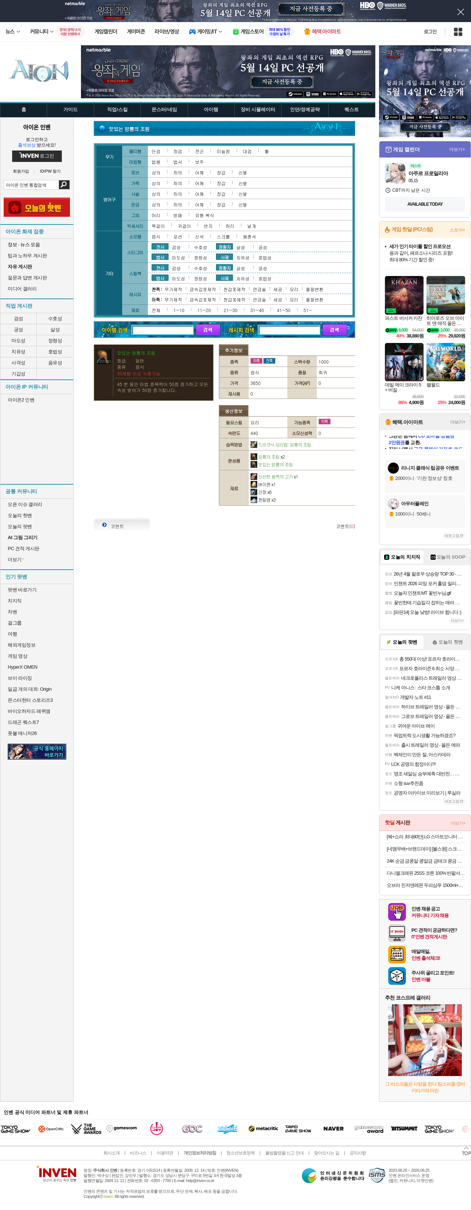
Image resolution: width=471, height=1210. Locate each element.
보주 (199, 162)
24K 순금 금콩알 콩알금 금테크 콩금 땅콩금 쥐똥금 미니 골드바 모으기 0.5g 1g (426, 861)
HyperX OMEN (22, 667)
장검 (177, 151)
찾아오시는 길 (326, 1153)
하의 (177, 172)
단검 (156, 151)
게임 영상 (17, 656)
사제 (224, 257)
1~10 (178, 310)
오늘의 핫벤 (20, 515)
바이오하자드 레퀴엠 (29, 711)
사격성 (18, 362)
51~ (308, 310)
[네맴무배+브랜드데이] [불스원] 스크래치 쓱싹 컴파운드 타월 (426, 849)
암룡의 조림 (268, 456)
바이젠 (263, 484)
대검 (247, 151)
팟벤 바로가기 (22, 589)
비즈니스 (138, 1153)
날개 (251, 226)
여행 (12, 633)
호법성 (55, 351)
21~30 (230, 310)
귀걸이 (184, 226)
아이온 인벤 (36, 127)
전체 (156, 310)
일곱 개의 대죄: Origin (30, 689)
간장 (261, 492)
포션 (177, 236)
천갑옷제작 (234, 289)
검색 (64, 184)
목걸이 (158, 226)
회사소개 (111, 1153)
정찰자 (225, 247)
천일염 (263, 499)
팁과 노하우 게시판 (27, 255)
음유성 (55, 362)
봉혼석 (249, 236)
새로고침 (452, 536)
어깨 (199, 172)
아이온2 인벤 (21, 399)
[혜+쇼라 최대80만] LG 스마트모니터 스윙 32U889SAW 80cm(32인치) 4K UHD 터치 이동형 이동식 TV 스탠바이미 (426, 836)
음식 (156, 236)
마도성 (18, 340)
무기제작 (173, 289)
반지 (208, 226)
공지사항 (358, 1153)
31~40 (257, 310)
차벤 (12, 611)
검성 (18, 318)
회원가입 (21, 171)
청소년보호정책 (240, 1153)
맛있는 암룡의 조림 (272, 464)
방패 (177, 215)
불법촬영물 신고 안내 (284, 1153)
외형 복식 (204, 215)
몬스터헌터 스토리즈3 (30, 700)
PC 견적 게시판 (23, 548)
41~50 (283, 310)
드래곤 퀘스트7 (23, 722)
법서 (177, 162)
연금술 (259, 289)
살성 (55, 329)
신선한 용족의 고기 (274, 476)
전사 (160, 247)
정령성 (55, 340)
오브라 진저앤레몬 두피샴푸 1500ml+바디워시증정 (426, 885)
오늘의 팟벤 (20, 526)
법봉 (156, 162)
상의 (156, 172)
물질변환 (314, 289)
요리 (294, 289)
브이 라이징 (20, 678)
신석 (199, 236)
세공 (277, 289)
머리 (156, 215)
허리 (230, 226)
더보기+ (457, 149)
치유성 (18, 351)
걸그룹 (15, 622)
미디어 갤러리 (22, 288)
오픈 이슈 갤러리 (25, 504)
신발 (242, 172)
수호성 (55, 318)
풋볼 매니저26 (22, 733)
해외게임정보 (21, 645)
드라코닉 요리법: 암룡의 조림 (281, 444)
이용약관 (165, 1153)
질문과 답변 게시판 (27, 277)
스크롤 (223, 236)
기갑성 (18, 373)
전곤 (199, 151)
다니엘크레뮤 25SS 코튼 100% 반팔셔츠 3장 (426, 873)
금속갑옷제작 (203, 289)
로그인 (430, 32)
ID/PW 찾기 (50, 171)
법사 (160, 257)
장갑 (221, 172)
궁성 (18, 329)
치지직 (15, 600)
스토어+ (457, 230)
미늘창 (223, 151)
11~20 (204, 310)
